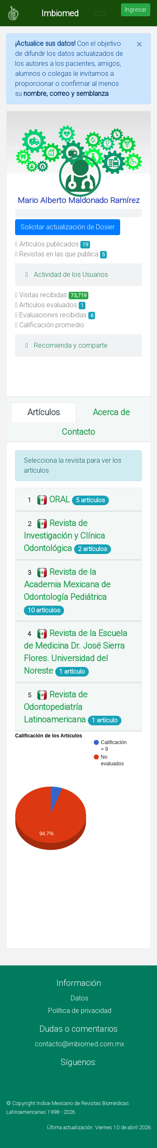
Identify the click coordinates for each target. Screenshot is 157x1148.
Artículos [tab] (43, 412)
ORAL (60, 499)
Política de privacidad (79, 1011)
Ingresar (136, 9)
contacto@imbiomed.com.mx (79, 1044)
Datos (79, 998)
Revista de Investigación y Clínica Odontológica (64, 535)
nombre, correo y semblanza (65, 94)
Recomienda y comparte (64, 345)
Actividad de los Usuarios (64, 274)
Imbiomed (60, 13)
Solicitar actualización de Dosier (68, 227)
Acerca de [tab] (111, 412)
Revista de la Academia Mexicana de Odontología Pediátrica (67, 584)
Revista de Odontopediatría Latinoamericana (56, 706)
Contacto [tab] (78, 432)
